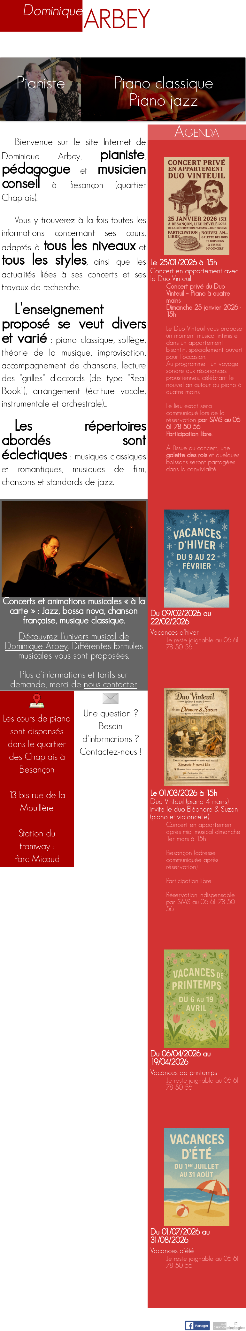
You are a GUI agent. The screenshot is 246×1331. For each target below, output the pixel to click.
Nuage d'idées (193, 43)
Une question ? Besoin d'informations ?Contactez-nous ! (111, 725)
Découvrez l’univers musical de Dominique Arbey (67, 641)
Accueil (12, 43)
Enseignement (84, 43)
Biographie (42, 43)
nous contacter (110, 684)
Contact (231, 43)
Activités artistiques (138, 43)
